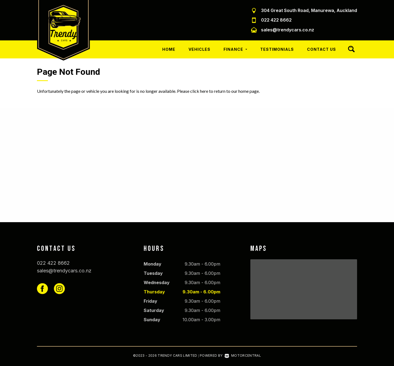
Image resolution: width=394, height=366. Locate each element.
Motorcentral (243, 355)
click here (199, 91)
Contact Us (321, 49)
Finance (235, 49)
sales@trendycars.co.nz (287, 29)
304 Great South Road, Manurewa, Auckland (309, 10)
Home (168, 49)
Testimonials (277, 49)
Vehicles (199, 49)
